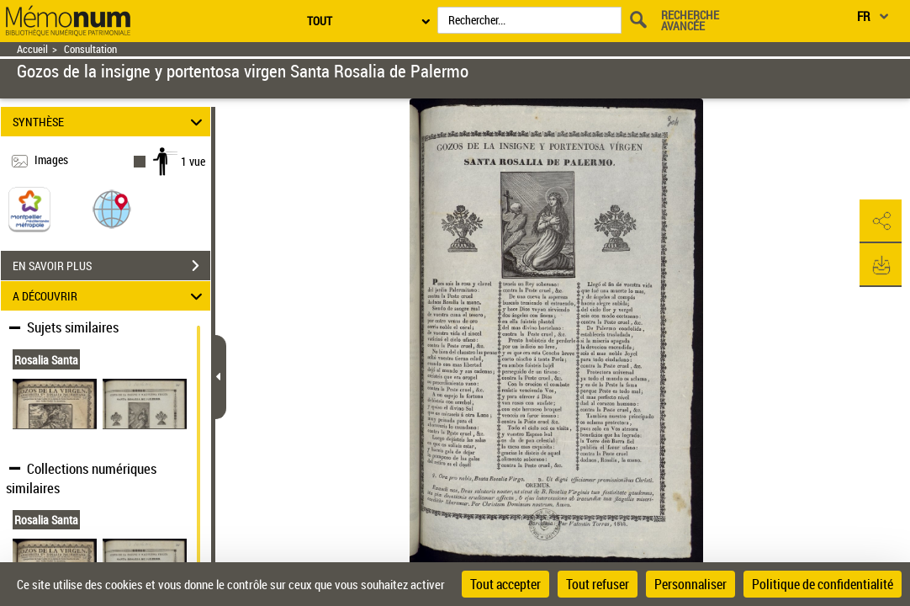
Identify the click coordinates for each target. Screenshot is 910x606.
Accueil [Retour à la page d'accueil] (32, 49)
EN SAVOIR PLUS (111, 266)
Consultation (90, 49)
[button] (112, 208)
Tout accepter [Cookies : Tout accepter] (505, 584)
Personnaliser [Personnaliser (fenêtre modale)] (690, 584)
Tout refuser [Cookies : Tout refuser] (597, 584)
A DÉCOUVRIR (110, 296)
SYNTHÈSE (110, 121)
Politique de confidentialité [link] (822, 584)
